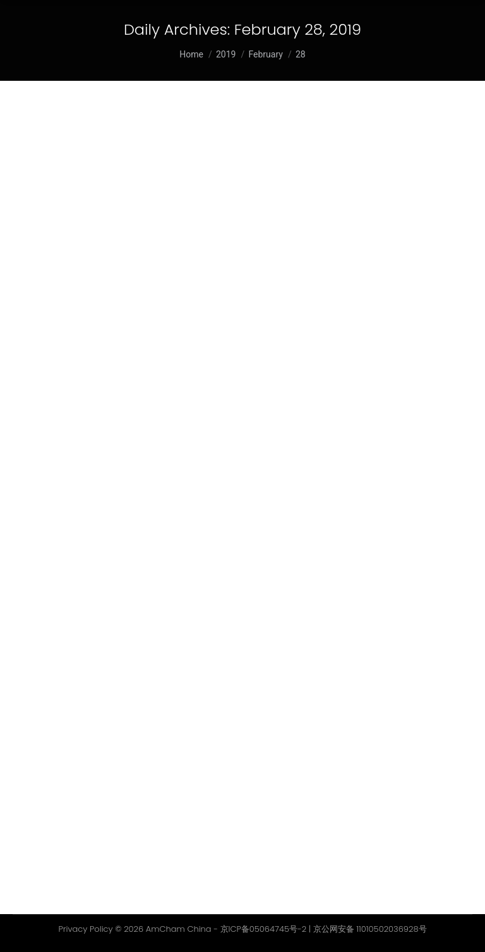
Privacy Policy (85, 929)
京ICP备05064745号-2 (263, 929)
